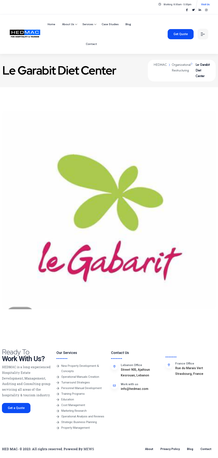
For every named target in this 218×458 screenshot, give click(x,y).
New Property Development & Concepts (80, 368)
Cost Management (73, 405)
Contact (91, 44)
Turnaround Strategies (75, 382)
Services (88, 24)
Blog (128, 24)
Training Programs (73, 394)
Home (51, 24)
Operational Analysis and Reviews (82, 416)
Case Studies (110, 24)
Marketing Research (74, 411)
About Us (68, 24)
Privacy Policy (170, 449)
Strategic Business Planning (79, 422)
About (149, 449)
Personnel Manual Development (81, 388)
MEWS (89, 449)
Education (67, 399)
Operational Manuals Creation (80, 377)
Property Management (75, 427)
